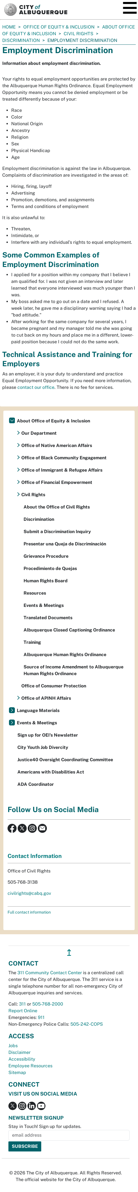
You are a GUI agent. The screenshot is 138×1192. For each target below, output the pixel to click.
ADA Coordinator (35, 784)
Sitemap (17, 1072)
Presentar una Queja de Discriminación (65, 544)
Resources (35, 593)
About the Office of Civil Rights (57, 507)
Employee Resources (30, 1065)
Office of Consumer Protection (53, 686)
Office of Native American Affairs (56, 445)
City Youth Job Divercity (42, 747)
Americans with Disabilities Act (50, 772)
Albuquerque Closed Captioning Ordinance (69, 630)
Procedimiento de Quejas (50, 568)
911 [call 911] (41, 1017)
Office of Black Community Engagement (64, 457)
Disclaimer (19, 1052)
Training (32, 642)
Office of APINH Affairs (46, 698)
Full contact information (29, 912)
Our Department (39, 433)
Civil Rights (78, 33)
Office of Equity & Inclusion (59, 27)
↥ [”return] (69, 952)
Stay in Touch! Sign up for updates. (44, 1126)
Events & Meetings (44, 605)
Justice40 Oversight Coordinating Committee (65, 759)
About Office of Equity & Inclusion (53, 421)
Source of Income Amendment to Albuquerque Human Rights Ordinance (73, 670)
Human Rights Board (46, 580)
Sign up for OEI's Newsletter (47, 735)
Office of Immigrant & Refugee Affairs (61, 470)
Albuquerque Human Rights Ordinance (65, 654)
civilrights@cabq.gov (29, 893)
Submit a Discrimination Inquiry (57, 531)
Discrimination (21, 40)
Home (9, 27)
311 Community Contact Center (49, 972)
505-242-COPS (86, 1024)
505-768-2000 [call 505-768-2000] (47, 1004)
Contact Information (35, 856)
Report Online (22, 1010)
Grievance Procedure (46, 556)
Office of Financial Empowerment (56, 482)
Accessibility (21, 1059)
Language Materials (38, 710)
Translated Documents (48, 617)
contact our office (35, 387)
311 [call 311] (22, 1004)
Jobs (13, 1045)
